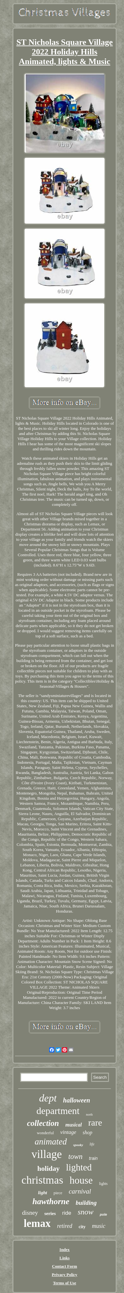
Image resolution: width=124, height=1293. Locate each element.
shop (87, 1132)
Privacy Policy (64, 1274)
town (75, 1157)
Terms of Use (64, 1282)
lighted (79, 1167)
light (42, 1192)
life (91, 1144)
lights (103, 1183)
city (82, 1226)
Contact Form (64, 1266)
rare (95, 1122)
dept (48, 1098)
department (58, 1110)
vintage (68, 1132)
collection (43, 1123)
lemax (37, 1223)
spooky (78, 1145)
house (81, 1180)
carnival (80, 1191)
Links (64, 1257)
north (89, 1114)
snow (85, 1212)
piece (57, 1192)
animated (51, 1141)
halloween (76, 1100)
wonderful (45, 1132)
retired (64, 1226)
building (86, 1202)
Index (64, 1249)
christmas (42, 1180)
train (93, 1158)
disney (30, 1212)
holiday (48, 1168)
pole (103, 1214)
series (50, 1213)
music (98, 1226)
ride (66, 1213)
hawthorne (50, 1201)
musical (73, 1124)
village (46, 1154)
